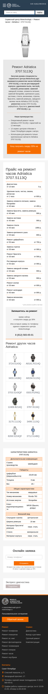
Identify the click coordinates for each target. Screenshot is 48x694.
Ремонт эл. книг (8, 638)
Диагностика (31, 631)
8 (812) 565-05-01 (24, 335)
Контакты (6, 665)
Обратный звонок (15, 619)
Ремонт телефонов (10, 631)
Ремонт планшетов (10, 635)
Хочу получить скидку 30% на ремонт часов (24, 148)
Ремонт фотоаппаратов (11, 642)
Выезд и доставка (33, 635)
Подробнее (13, 586)
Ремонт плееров (8, 650)
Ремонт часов (7, 654)
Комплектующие (32, 642)
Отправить (24, 563)
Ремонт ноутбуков (9, 657)
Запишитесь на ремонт (24, 311)
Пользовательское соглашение (15, 614)
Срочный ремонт (33, 638)
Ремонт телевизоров (10, 646)
